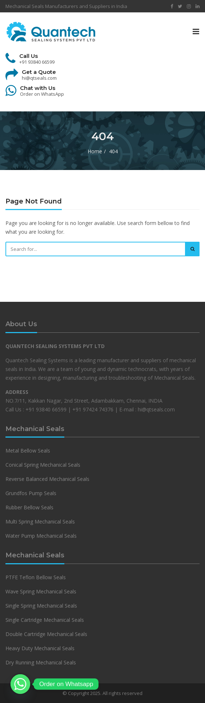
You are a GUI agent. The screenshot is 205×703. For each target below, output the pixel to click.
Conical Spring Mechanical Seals (42, 464)
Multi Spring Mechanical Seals (40, 521)
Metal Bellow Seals (27, 450)
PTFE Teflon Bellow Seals (35, 577)
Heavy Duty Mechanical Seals (40, 648)
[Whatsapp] (20, 684)
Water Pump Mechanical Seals (41, 535)
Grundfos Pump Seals (30, 493)
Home (95, 151)
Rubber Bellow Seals (29, 507)
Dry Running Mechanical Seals (40, 662)
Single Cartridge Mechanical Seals (44, 619)
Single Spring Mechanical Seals (41, 605)
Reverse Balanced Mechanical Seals (47, 478)
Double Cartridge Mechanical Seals (46, 634)
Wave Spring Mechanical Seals (40, 591)
